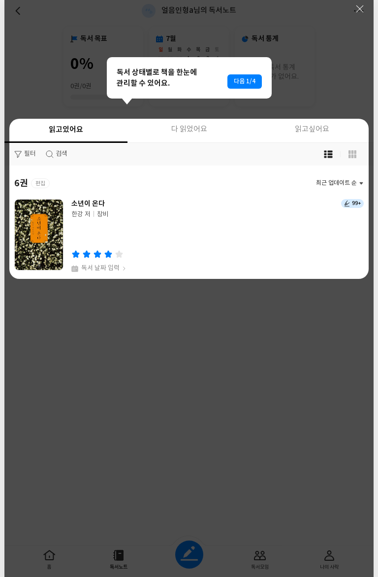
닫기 (360, 9)
